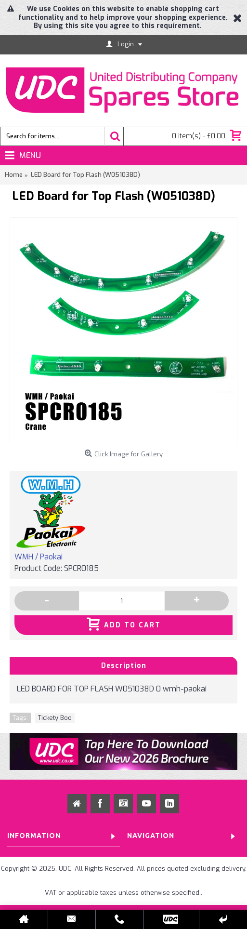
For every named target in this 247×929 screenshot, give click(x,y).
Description (123, 665)
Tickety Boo (55, 718)
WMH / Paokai (38, 557)
